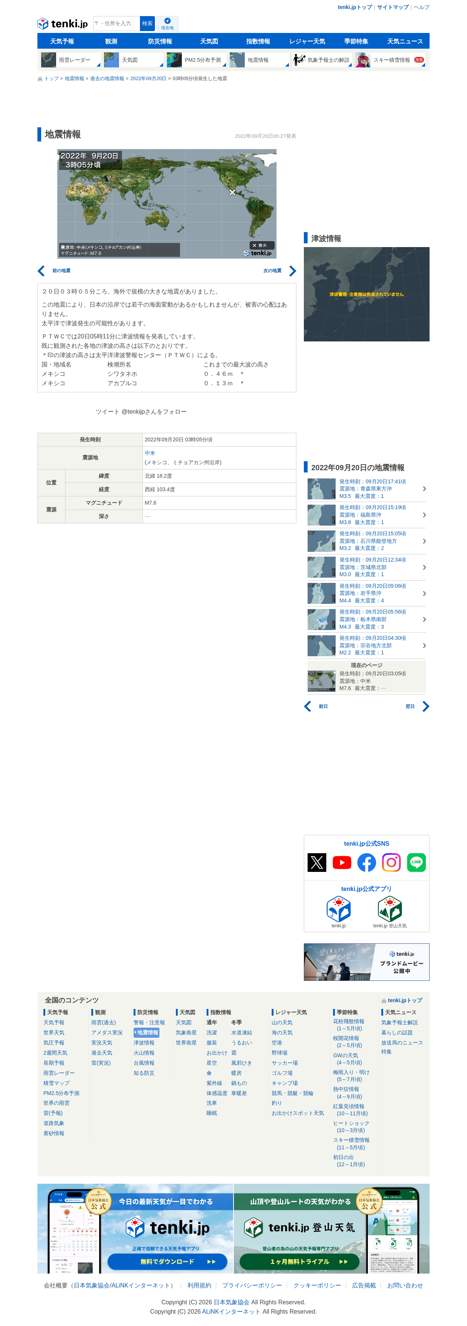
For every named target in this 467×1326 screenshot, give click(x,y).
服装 (212, 1043)
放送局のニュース (402, 1043)
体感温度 (217, 1093)
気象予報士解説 (399, 1022)
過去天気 (101, 1053)
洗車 (212, 1103)
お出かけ (217, 1053)
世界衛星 (186, 1043)
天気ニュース (405, 41)
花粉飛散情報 (354, 1025)
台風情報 (144, 1063)
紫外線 (214, 1083)
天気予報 (62, 41)
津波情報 (144, 1043)
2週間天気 (55, 1053)
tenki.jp (63, 25)
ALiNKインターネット (141, 1285)
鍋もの (239, 1083)
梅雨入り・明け (354, 1076)
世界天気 (53, 1032)
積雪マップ (56, 1083)
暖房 (236, 1073)
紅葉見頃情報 (354, 1110)
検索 (147, 23)
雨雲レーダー (59, 1073)
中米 (150, 453)
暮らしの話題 (397, 1032)
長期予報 (53, 1063)
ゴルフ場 (282, 1073)
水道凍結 (241, 1032)
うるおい (241, 1043)
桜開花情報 (354, 1042)
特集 (386, 1052)
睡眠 (212, 1113)
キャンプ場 (285, 1083)
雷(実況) (100, 1063)
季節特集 (356, 41)
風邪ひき (241, 1063)
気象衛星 (186, 1032)
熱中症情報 (354, 1093)
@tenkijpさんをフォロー (154, 411)
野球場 (279, 1053)
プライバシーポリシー (252, 1285)
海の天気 (282, 1032)
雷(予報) (52, 1113)
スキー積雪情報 (354, 1144)
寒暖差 (239, 1093)
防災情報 (160, 41)
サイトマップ (393, 7)
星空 (212, 1063)
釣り (277, 1103)
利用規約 (199, 1285)
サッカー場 (285, 1063)
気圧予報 (53, 1043)
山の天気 (282, 1022)
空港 (277, 1043)
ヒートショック (354, 1127)
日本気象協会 (92, 1285)
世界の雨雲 (56, 1103)
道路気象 (53, 1123)
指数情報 (258, 41)
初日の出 (354, 1161)
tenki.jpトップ (355, 7)
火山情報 (144, 1053)
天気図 (209, 41)
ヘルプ (422, 7)
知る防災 (144, 1073)
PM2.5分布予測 (61, 1093)
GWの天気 (354, 1059)
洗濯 (212, 1032)
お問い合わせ (405, 1285)
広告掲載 (364, 1285)
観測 (111, 41)
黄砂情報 (53, 1133)
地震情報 (147, 1032)
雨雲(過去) (103, 1022)
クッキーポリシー (317, 1285)
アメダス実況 (107, 1032)
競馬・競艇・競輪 (293, 1093)
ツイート (108, 411)
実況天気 (101, 1043)
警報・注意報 (149, 1022)
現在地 (167, 27)
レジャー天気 (307, 41)
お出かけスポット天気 (298, 1113)
